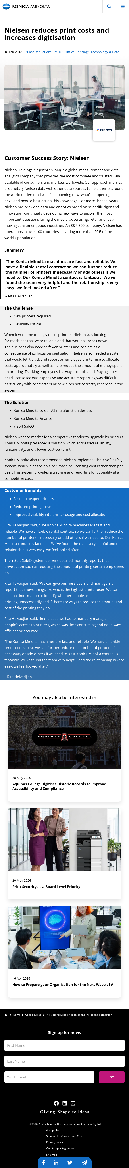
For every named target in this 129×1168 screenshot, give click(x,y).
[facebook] (56, 1103)
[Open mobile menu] (122, 6)
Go (112, 1077)
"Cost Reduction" (39, 52)
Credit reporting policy (60, 1148)
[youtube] (73, 1103)
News (16, 1015)
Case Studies (33, 1015)
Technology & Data (105, 52)
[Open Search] (109, 6)
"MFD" (58, 52)
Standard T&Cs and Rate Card (64, 1136)
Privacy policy (54, 1142)
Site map (51, 1155)
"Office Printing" (76, 52)
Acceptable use (55, 1130)
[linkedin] (64, 1103)
